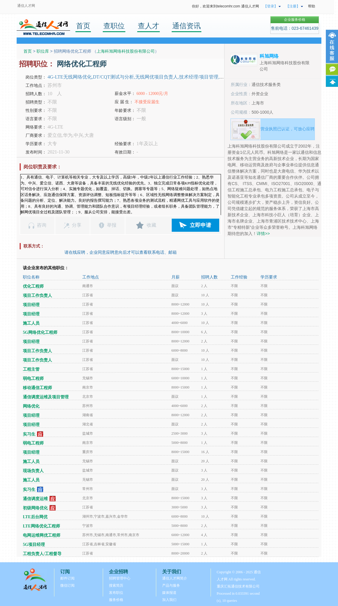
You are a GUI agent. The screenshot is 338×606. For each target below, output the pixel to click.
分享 (76, 225)
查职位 (114, 26)
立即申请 (200, 225)
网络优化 (31, 406)
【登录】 (270, 6)
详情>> (263, 233)
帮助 (311, 6)
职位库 (43, 51)
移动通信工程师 (37, 388)
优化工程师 (33, 286)
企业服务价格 (294, 20)
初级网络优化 (35, 507)
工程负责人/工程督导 (42, 554)
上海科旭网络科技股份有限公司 (126, 51)
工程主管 (31, 369)
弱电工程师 (33, 378)
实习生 (29, 434)
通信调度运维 (35, 498)
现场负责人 (33, 471)
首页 (83, 26)
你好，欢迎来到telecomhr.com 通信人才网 (225, 6)
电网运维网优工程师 (41, 535)
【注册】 (293, 6)
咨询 (41, 225)
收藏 (151, 225)
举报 (111, 225)
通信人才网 (26, 6)
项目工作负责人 (37, 295)
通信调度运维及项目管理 (46, 397)
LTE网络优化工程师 (41, 526)
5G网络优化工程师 (40, 332)
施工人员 (31, 323)
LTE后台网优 (35, 517)
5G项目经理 (34, 544)
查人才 (148, 26)
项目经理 (31, 305)
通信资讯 (186, 26)
